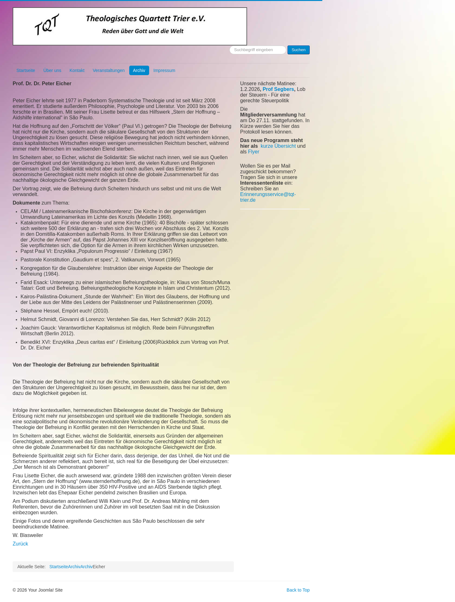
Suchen (299, 49)
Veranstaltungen (108, 70)
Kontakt (77, 70)
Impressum (164, 70)
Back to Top (298, 590)
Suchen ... (229, 45)
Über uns (52, 70)
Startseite (25, 70)
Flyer (253, 151)
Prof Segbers (278, 89)
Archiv (139, 70)
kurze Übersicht (278, 146)
